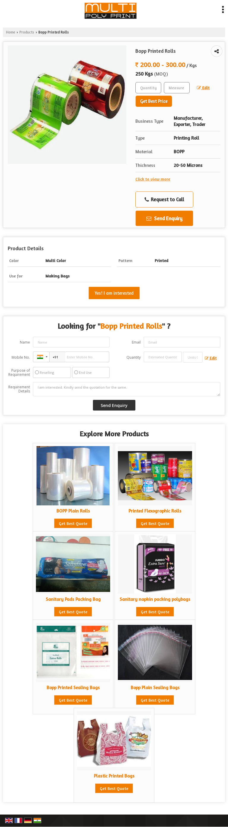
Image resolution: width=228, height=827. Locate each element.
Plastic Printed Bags (114, 776)
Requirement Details (19, 389)
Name (25, 342)
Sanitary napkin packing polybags (155, 599)
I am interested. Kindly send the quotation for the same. (126, 389)
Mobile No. (21, 357)
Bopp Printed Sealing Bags (73, 687)
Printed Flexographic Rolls (155, 511)
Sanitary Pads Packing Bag (73, 599)
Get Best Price (153, 101)
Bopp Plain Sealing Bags (155, 687)
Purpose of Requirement (19, 372)
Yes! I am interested (114, 293)
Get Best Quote (73, 523)
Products (26, 32)
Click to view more (152, 178)
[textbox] (177, 87)
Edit (203, 87)
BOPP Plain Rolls (73, 511)
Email (136, 342)
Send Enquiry (164, 218)
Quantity (133, 357)
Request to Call (164, 199)
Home (10, 32)
